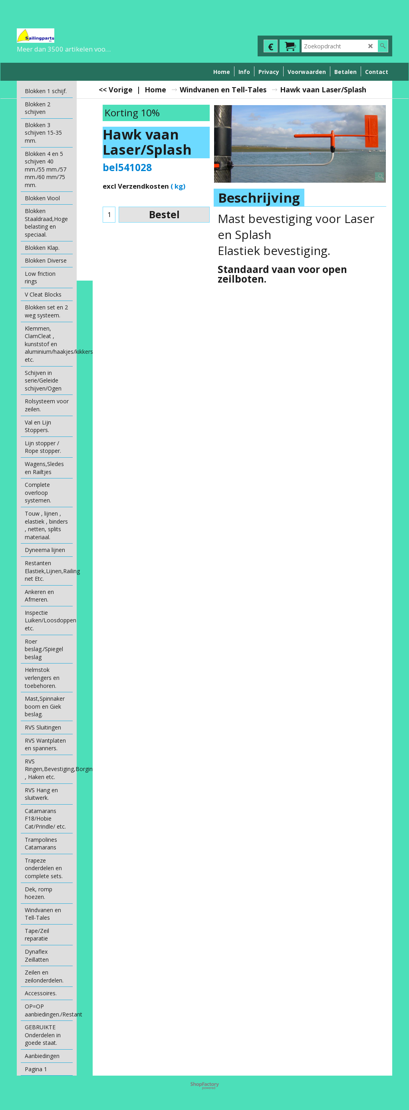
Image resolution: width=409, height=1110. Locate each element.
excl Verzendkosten (136, 186)
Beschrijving (259, 198)
